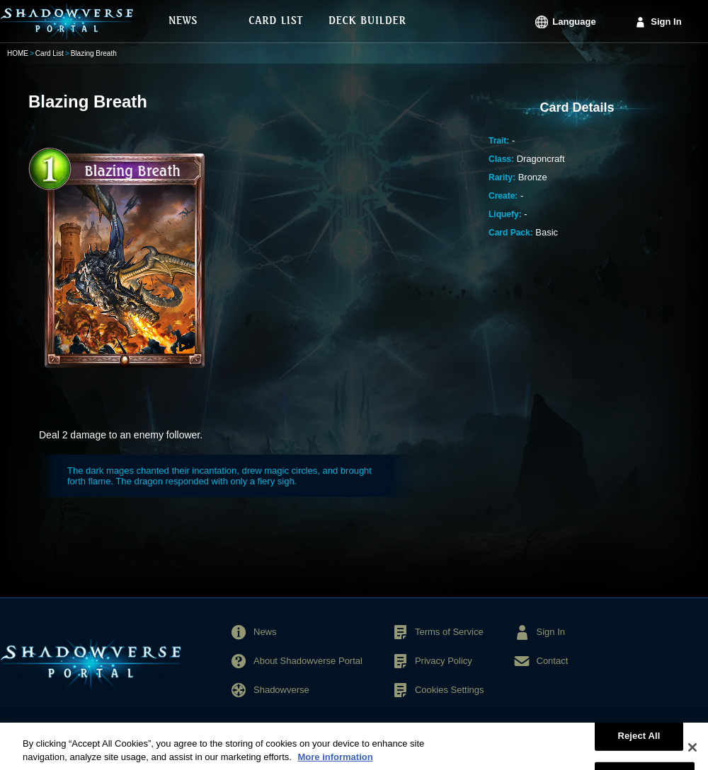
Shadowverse (281, 689)
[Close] (692, 753)
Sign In (666, 21)
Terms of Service (449, 631)
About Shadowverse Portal (307, 660)
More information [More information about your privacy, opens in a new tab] (334, 763)
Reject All (638, 741)
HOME (17, 53)
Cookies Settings (449, 689)
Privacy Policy (443, 660)
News (265, 631)
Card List (49, 53)
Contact (553, 660)
